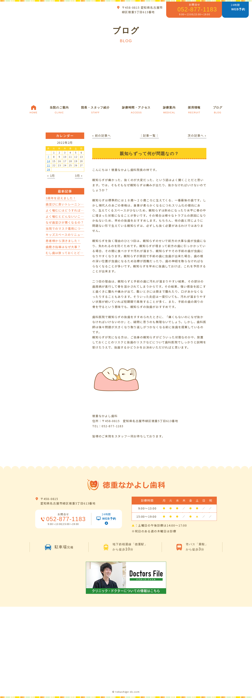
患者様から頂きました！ (63, 241)
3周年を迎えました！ (61, 198)
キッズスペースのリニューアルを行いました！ (79, 234)
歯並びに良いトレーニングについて (71, 204)
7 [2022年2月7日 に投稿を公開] (48, 156)
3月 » (79, 175)
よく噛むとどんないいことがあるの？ (73, 216)
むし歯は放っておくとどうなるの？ (71, 253)
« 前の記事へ (101, 135)
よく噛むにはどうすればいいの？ (69, 210)
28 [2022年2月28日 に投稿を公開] (48, 169)
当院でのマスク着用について (66, 228)
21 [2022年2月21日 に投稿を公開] (48, 165)
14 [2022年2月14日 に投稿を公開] (48, 161)
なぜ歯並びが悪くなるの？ (65, 222)
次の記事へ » (197, 135)
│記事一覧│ (149, 135)
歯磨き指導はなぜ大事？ (63, 247)
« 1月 (51, 175)
